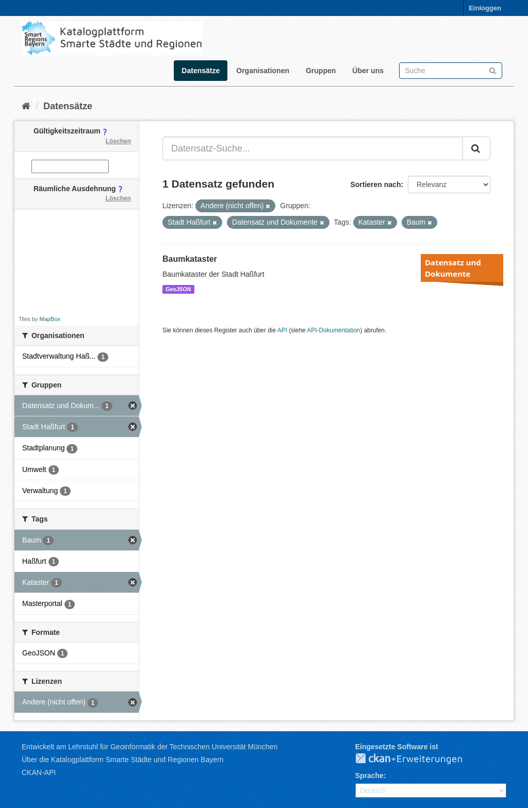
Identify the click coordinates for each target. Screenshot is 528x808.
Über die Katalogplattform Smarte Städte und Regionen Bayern (122, 759)
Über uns (368, 70)
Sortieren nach (375, 184)
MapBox (50, 319)
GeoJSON (178, 289)
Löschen (118, 141)
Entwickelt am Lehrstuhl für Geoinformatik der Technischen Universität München (149, 747)
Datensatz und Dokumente (453, 268)
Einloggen (485, 8)
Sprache (369, 775)
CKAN (417, 759)
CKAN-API (39, 772)
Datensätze (201, 70)
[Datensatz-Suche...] (312, 148)
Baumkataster (189, 259)
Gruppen (321, 70)
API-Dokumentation (333, 330)
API (282, 330)
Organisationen (262, 70)
